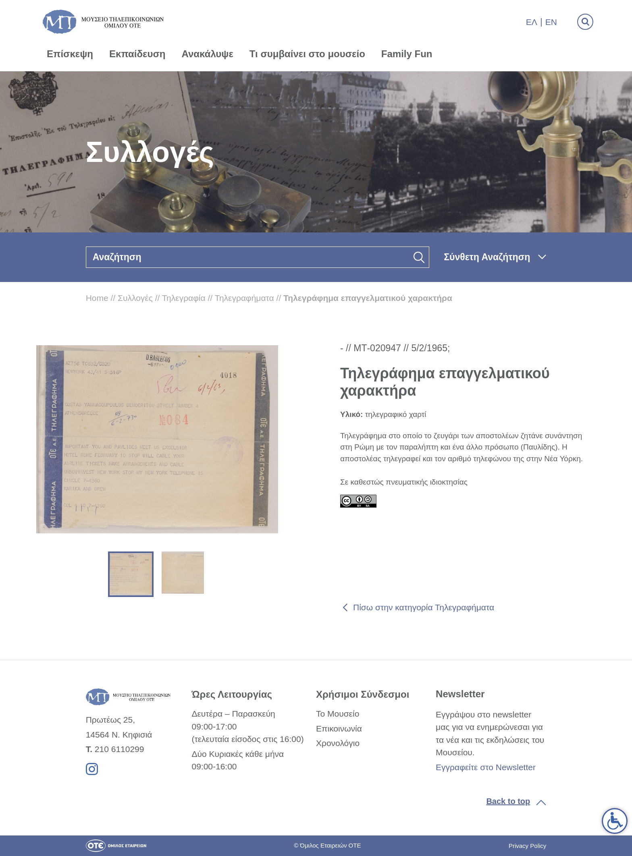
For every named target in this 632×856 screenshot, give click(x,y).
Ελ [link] (531, 22)
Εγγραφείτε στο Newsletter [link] (486, 767)
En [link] (551, 22)
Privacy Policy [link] (527, 845)
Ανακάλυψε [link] (207, 53)
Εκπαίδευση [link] (137, 53)
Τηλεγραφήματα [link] (244, 298)
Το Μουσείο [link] (337, 713)
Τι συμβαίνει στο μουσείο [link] (307, 53)
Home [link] (97, 298)
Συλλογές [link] (135, 298)
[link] (615, 821)
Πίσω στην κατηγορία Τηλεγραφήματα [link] (423, 607)
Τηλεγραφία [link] (184, 298)
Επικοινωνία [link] (339, 728)
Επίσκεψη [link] (70, 53)
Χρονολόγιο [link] (338, 743)
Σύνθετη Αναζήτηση (487, 257)
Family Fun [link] (406, 53)
